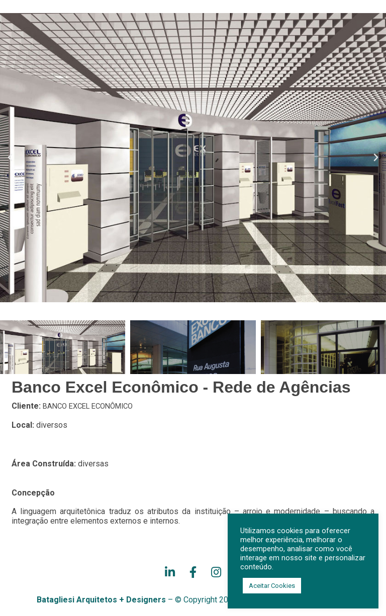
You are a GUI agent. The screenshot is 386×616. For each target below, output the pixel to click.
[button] (10, 158)
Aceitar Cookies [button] (272, 585)
